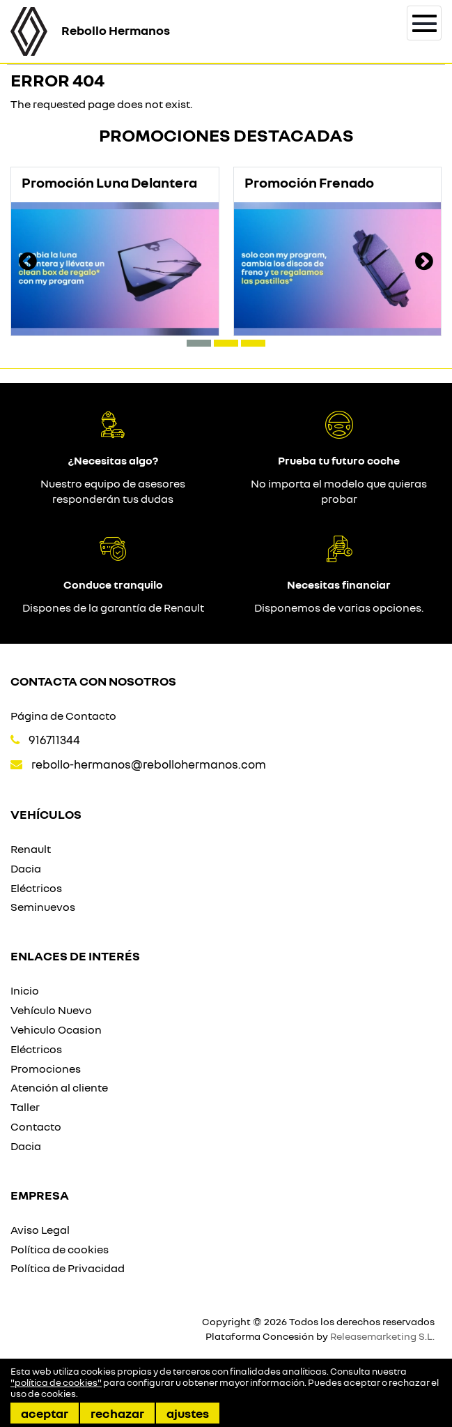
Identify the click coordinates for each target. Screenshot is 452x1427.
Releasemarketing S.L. (382, 1336)
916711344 (54, 739)
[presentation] (27, 263)
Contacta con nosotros (93, 680)
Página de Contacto (63, 716)
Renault (30, 849)
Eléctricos (36, 888)
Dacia (25, 868)
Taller (25, 1107)
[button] (198, 343)
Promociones (45, 1068)
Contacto (35, 1126)
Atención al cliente (59, 1087)
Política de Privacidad (67, 1268)
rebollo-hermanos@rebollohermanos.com (148, 764)
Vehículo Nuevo (51, 1010)
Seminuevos (42, 907)
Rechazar (117, 1413)
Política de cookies (59, 1249)
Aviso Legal (40, 1230)
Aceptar (44, 1413)
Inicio (24, 990)
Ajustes (187, 1413)
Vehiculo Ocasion (56, 1029)
